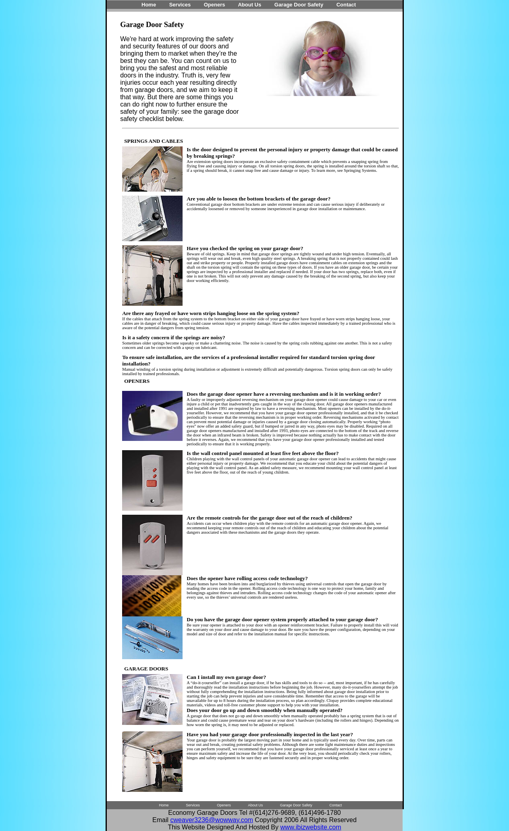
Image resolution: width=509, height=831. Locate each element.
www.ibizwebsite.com (310, 827)
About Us (249, 5)
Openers (214, 5)
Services (180, 5)
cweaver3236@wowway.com (211, 819)
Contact (346, 5)
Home (148, 5)
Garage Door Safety (298, 5)
